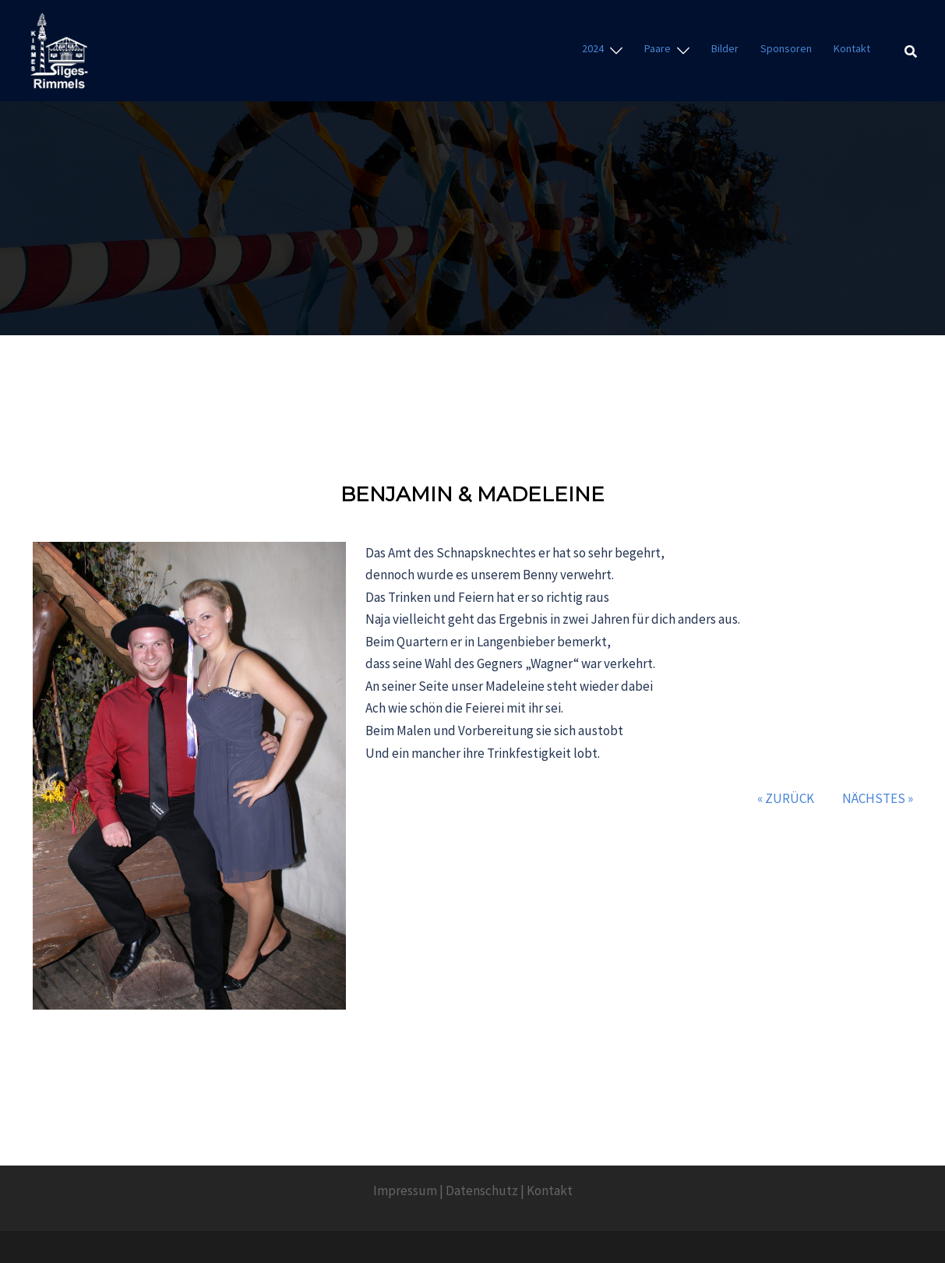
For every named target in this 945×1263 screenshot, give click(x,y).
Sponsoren (786, 48)
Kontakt (852, 48)
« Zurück (785, 798)
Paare (657, 48)
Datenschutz (482, 1190)
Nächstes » (877, 798)
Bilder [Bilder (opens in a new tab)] (725, 48)
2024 (593, 48)
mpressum (407, 1190)
